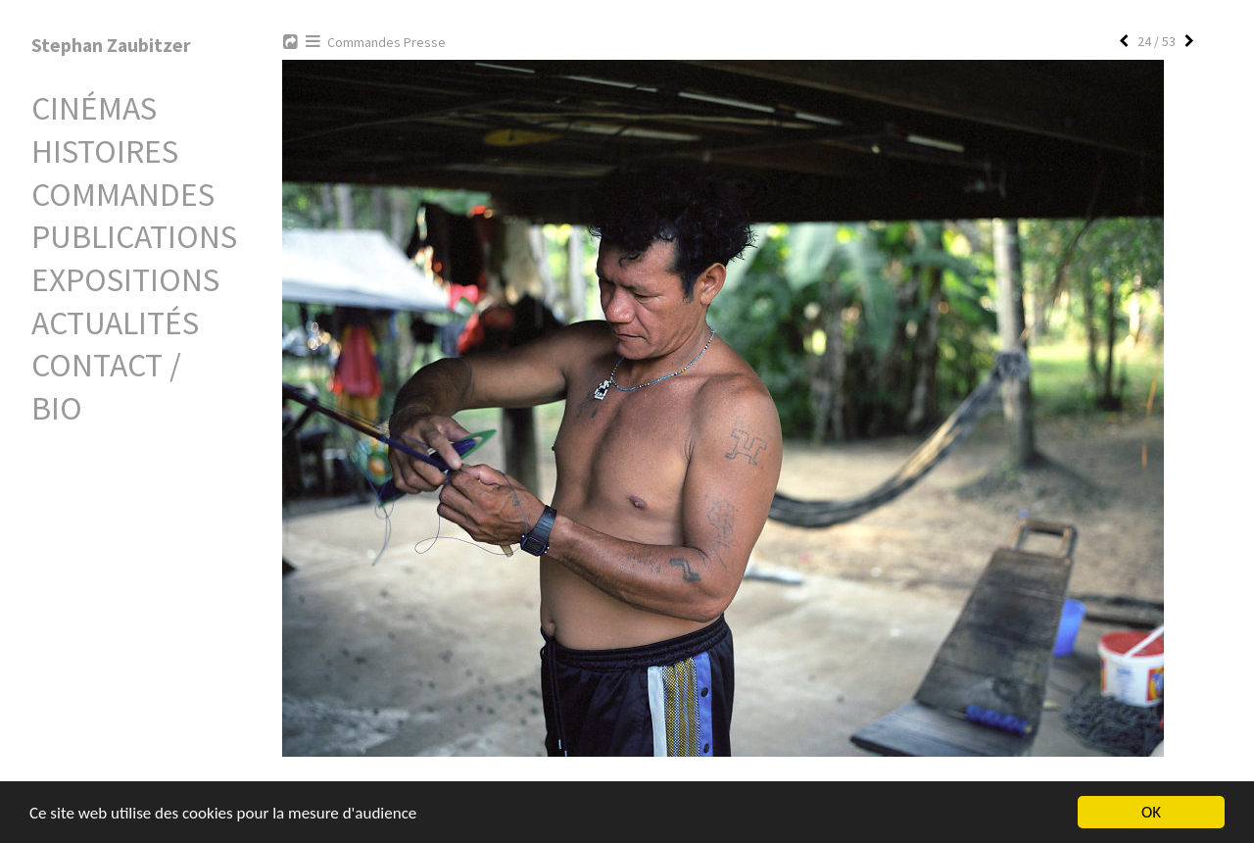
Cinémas (94, 107)
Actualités (115, 322)
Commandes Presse (386, 42)
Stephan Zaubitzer (111, 45)
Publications (134, 236)
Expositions (125, 279)
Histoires (104, 151)
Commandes (123, 194)
